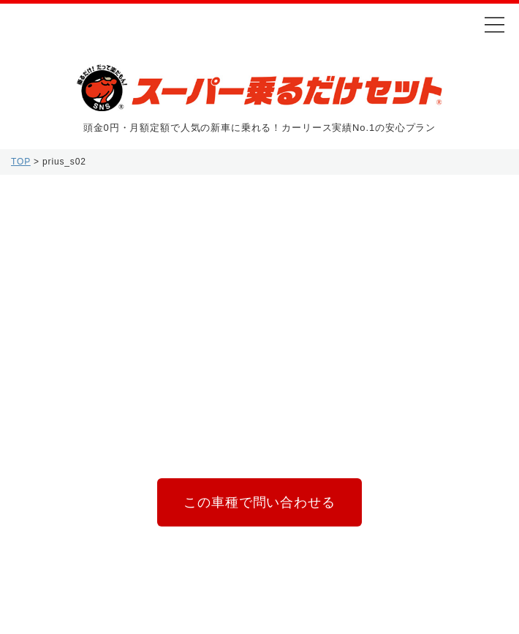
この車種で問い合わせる (259, 504)
